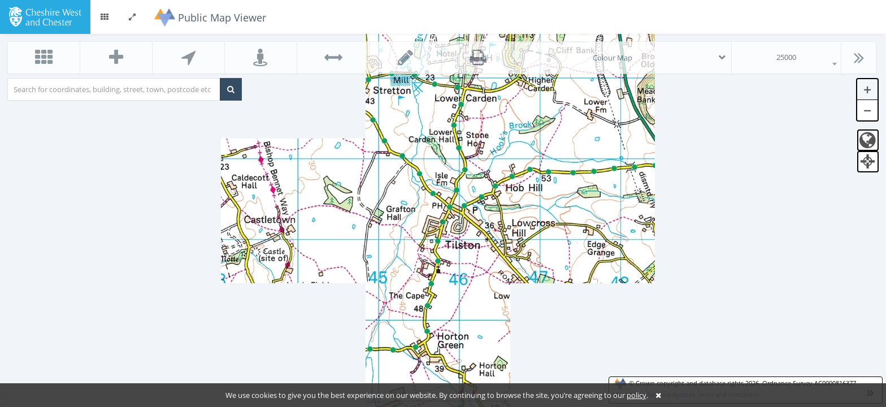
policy (636, 395)
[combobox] (786, 57)
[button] (104, 17)
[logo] (45, 16)
